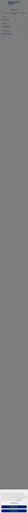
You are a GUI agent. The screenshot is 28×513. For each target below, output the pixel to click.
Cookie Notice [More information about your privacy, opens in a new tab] (18, 505)
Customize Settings (14, 508)
